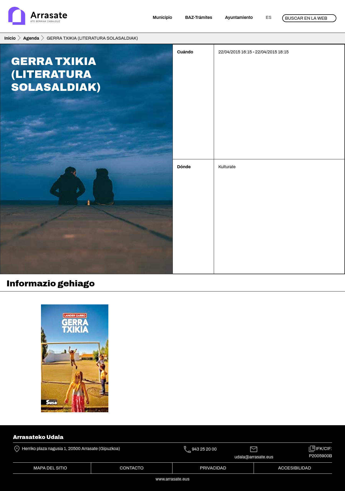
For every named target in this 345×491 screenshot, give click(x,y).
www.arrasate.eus (172, 479)
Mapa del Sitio (50, 468)
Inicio (10, 38)
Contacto (131, 468)
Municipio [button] (162, 17)
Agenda (31, 38)
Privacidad (213, 468)
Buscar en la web (306, 18)
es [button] (268, 17)
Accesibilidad (294, 468)
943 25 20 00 (204, 449)
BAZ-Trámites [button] (198, 17)
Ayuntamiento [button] (239, 17)
